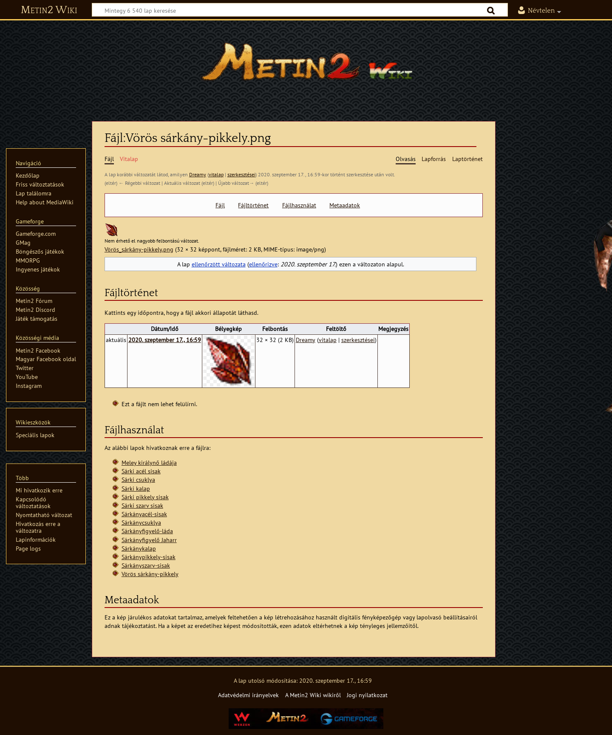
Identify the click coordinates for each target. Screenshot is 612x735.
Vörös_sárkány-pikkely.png (139, 249)
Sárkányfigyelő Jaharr (149, 540)
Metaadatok (344, 205)
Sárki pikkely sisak (145, 497)
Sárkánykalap (139, 548)
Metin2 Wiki (49, 10)
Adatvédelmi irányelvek (248, 695)
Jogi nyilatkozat (367, 695)
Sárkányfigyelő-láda (147, 531)
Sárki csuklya (138, 479)
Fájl (220, 205)
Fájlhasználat (299, 205)
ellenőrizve (263, 264)
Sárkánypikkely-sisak (149, 557)
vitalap (216, 174)
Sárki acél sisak (141, 471)
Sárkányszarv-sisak (146, 565)
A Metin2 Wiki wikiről (313, 695)
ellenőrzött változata (219, 264)
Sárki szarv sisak (142, 505)
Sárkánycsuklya (141, 522)
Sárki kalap (136, 488)
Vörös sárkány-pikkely (150, 574)
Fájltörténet (253, 205)
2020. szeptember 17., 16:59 (164, 340)
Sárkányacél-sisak (144, 514)
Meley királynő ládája (149, 462)
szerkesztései (241, 174)
